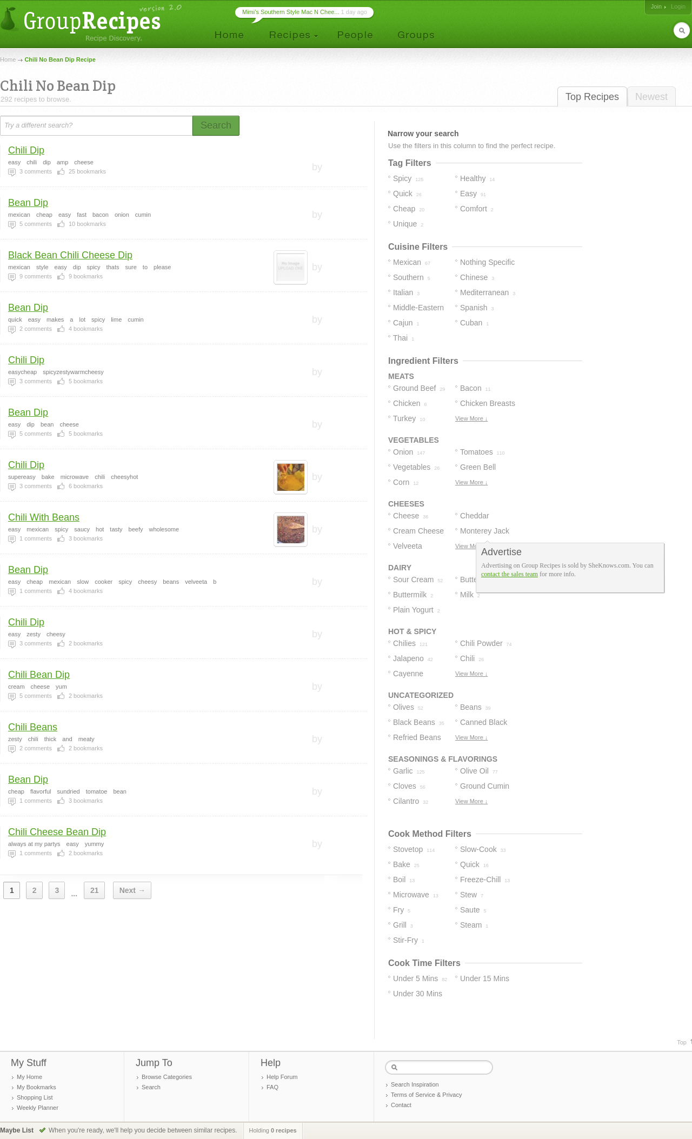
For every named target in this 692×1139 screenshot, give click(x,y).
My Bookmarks (36, 1087)
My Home (29, 1077)
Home (8, 59)
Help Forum (282, 1077)
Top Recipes (592, 96)
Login (678, 6)
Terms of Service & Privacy (426, 1094)
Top (682, 1042)
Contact (401, 1105)
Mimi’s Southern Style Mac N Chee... (291, 12)
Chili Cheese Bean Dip (57, 832)
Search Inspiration (415, 1084)
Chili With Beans (43, 517)
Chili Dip (26, 150)
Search (151, 1087)
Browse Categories (167, 1077)
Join (656, 6)
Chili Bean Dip (39, 674)
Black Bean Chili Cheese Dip (70, 255)
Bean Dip (28, 202)
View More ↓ (471, 418)
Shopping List (35, 1097)
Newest (651, 96)
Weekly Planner (37, 1107)
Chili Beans (32, 727)
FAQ (272, 1087)
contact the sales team (509, 574)
